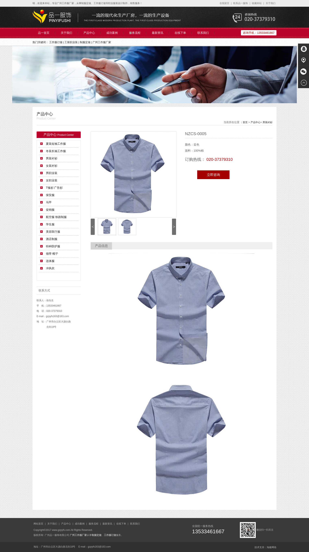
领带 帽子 (52, 253)
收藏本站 (257, 3)
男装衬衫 (267, 122)
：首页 (244, 122)
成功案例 (112, 32)
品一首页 (43, 32)
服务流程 (134, 32)
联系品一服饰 (240, 3)
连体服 (50, 261)
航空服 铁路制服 (56, 217)
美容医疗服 (53, 231)
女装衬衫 (51, 165)
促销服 (50, 209)
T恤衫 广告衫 (54, 187)
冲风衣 (50, 268)
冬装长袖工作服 (56, 151)
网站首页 (39, 523)
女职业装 (51, 180)
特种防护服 (53, 246)
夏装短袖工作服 (56, 143)
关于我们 (270, 3)
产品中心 (89, 32)
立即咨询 (213, 174)
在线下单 (180, 32)
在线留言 (225, 3)
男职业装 (51, 173)
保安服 (50, 195)
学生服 (50, 224)
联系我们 (203, 32)
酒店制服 (51, 239)
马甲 (49, 202)
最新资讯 (157, 32)
